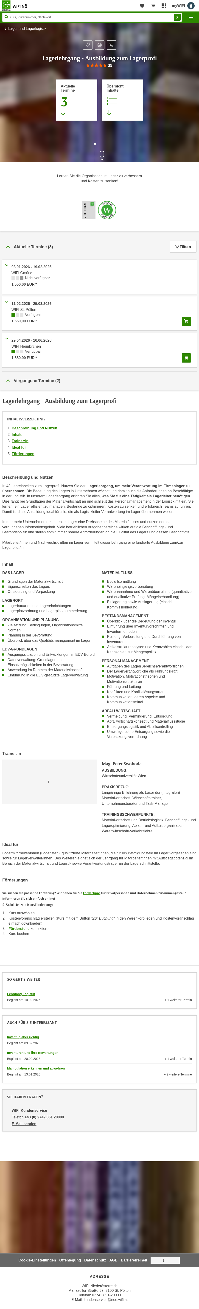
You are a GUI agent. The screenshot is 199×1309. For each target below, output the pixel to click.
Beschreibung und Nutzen (34, 428)
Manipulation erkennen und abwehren (36, 1068)
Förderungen (23, 454)
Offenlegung (70, 1260)
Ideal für (19, 447)
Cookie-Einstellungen (37, 1260)
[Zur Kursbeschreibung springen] (122, 100)
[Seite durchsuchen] (92, 17)
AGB (113, 1260)
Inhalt (17, 434)
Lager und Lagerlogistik (27, 29)
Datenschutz (95, 1260)
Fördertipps (91, 893)
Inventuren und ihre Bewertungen (32, 1053)
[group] (99, 65)
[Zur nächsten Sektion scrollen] (99, 153)
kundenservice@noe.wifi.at (106, 1300)
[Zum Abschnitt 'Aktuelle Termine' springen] (76, 100)
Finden (177, 17)
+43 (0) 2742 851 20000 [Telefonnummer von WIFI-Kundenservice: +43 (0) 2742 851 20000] (44, 1117)
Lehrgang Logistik (21, 994)
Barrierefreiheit (134, 1260)
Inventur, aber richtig (23, 1037)
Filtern (183, 247)
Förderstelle (19, 929)
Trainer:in (20, 441)
